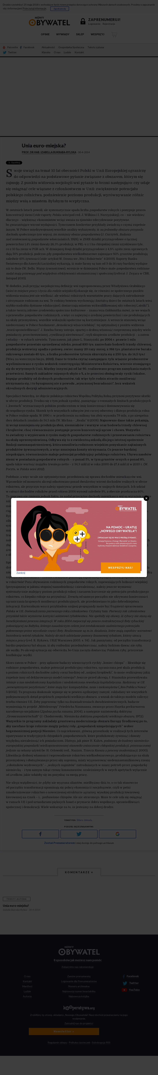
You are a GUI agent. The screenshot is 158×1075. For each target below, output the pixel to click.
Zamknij (20, 572)
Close (146, 498)
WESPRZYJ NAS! (120, 567)
